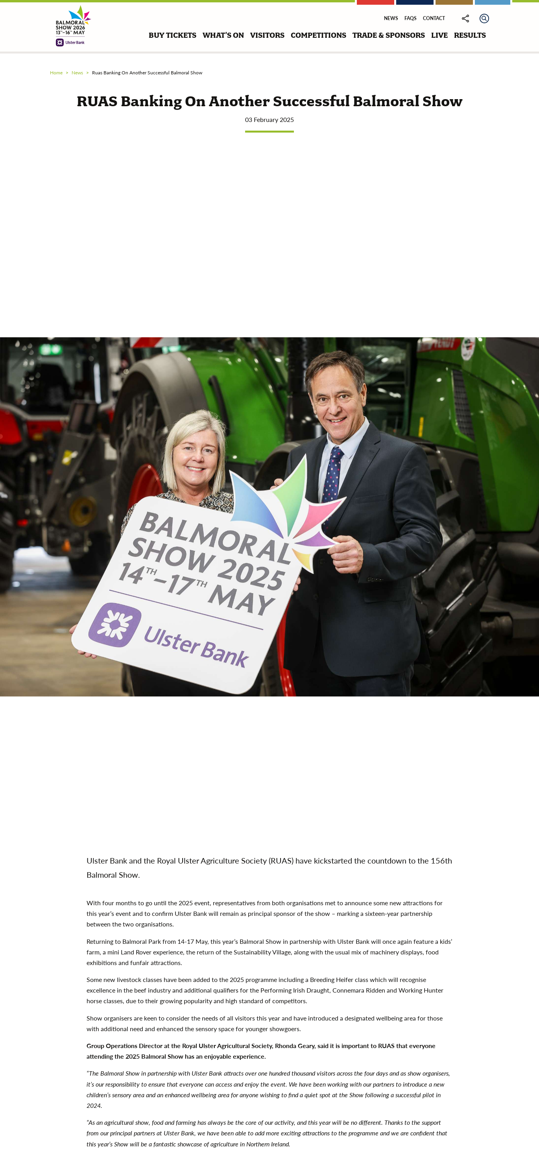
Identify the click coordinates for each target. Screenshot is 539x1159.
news (77, 72)
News (391, 18)
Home (56, 72)
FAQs (410, 18)
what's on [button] (223, 35)
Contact (434, 18)
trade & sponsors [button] (389, 35)
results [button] (470, 35)
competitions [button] (318, 35)
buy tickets (172, 35)
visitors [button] (267, 35)
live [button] (439, 35)
